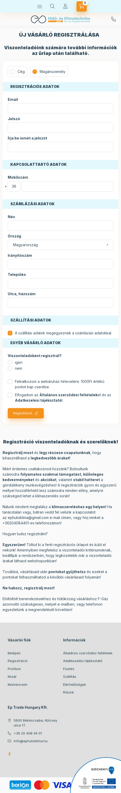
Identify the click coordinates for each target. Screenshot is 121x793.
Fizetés (68, 669)
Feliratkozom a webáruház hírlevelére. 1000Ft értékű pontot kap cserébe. (59, 384)
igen (18, 362)
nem (18, 368)
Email (13, 99)
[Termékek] (39, 6)
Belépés (14, 653)
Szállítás (69, 676)
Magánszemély (52, 71)
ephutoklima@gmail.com (28, 517)
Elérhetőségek (74, 684)
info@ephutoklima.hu (31, 741)
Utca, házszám (22, 294)
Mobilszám (18, 177)
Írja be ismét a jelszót (27, 138)
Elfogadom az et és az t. (63, 397)
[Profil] (65, 6)
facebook (9, 754)
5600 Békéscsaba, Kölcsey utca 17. (35, 723)
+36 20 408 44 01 (113, 19)
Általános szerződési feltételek (88, 653)
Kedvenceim (17, 684)
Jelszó (14, 119)
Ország (14, 236)
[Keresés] (52, 6)
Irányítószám (20, 255)
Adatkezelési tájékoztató (82, 661)
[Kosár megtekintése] (81, 6)
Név (11, 217)
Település (17, 274)
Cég (21, 71)
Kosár (12, 676)
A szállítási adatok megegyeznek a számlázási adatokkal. (63, 333)
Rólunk (68, 692)
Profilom (14, 669)
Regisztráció (22, 413)
